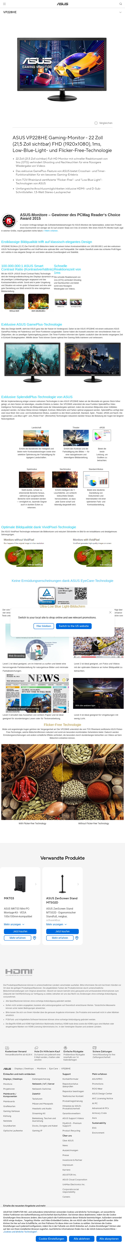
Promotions (97, 1084)
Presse (65, 1155)
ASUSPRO (97, 1079)
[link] (62, 4)
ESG (94, 1128)
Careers (66, 1197)
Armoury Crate (99, 1113)
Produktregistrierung (72, 1101)
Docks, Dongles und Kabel (44, 1126)
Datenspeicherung (41, 1079)
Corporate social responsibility (70, 1190)
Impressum (67, 1165)
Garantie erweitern (71, 1113)
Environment (98, 1133)
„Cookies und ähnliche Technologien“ (20, 1232)
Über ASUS (68, 1140)
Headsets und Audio (42, 1108)
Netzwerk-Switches (41, 1089)
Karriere (66, 1170)
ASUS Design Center (102, 1093)
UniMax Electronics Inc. (73, 1184)
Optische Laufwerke (13, 1130)
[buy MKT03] (9, 898)
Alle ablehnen (82, 1238)
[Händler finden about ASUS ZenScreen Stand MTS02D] (76, 938)
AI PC (95, 1103)
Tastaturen (37, 1099)
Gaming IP (37, 1130)
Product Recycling (71, 1130)
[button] (4, 3)
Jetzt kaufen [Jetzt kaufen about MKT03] (20, 931)
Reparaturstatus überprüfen (70, 1085)
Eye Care (53, 1068)
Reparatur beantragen (73, 1091)
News (65, 1145)
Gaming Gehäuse (11, 1111)
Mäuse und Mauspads (42, 1103)
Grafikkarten (9, 1106)
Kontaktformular (70, 1079)
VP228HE (10, 12)
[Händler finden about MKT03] (33, 938)
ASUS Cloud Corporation (74, 1179)
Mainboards (9, 1101)
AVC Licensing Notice (102, 1098)
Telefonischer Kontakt (72, 1096)
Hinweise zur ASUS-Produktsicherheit (72, 1107)
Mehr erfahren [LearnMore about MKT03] (18, 937)
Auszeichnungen (70, 1150)
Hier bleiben (43, 626)
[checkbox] (103, 123)
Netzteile (7, 1121)
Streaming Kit (38, 1113)
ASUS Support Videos (73, 1118)
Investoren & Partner (72, 1160)
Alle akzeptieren (109, 1238)
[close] (110, 612)
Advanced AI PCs (100, 1108)
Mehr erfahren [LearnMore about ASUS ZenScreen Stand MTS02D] (60, 937)
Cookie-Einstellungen (51, 1238)
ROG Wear (97, 1089)
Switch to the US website (74, 626)
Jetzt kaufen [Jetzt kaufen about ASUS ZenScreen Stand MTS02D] (62, 931)
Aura (94, 1118)
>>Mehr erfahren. (50, 231)
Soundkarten (9, 1126)
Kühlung (7, 1116)
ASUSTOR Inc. (69, 1174)
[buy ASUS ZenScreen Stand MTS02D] (62, 900)
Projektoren (9, 1089)
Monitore (7, 1084)
